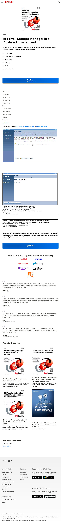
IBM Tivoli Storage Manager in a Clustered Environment (31, 126)
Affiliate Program (6, 484)
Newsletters (23, 474)
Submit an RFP (6, 487)
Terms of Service (6, 520)
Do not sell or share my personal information (13, 513)
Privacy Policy (24, 477)
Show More (5, 122)
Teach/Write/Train (7, 472)
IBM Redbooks (9, 69)
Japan (3, 502)
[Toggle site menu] (2, 2)
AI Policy (22, 479)
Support (23, 469)
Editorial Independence (24, 520)
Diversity (4, 489)
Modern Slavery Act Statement (39, 520)
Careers (4, 474)
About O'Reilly (6, 469)
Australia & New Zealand (9, 500)
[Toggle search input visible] (59, 2)
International (6, 497)
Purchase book (6, 446)
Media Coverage (6, 479)
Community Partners (7, 482)
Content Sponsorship (8, 491)
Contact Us (23, 472)
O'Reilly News (5, 477)
